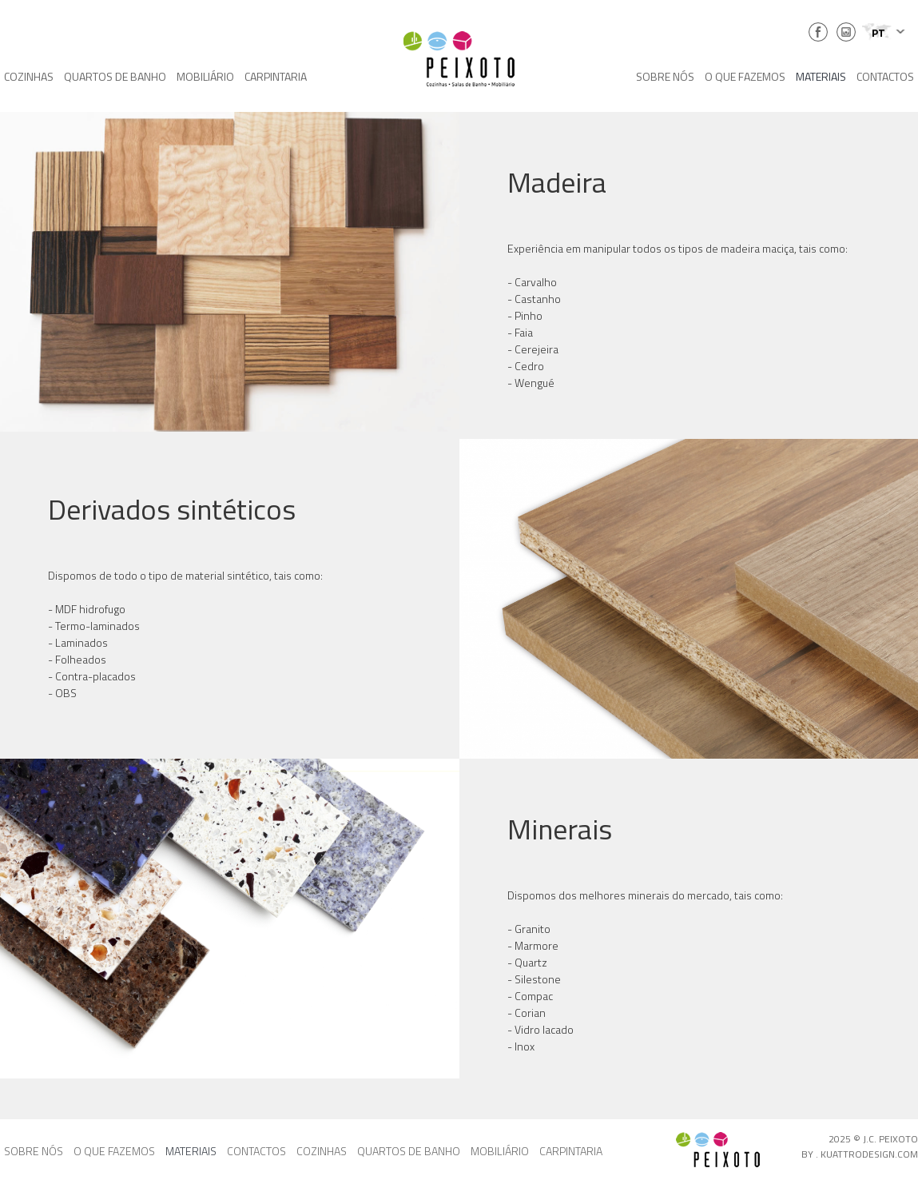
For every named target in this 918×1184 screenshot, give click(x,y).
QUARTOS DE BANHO (115, 76)
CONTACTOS (885, 76)
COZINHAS (29, 76)
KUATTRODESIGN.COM (869, 1154)
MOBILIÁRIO (205, 76)
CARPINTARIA (275, 76)
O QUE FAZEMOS (745, 76)
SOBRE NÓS (665, 76)
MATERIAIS (821, 76)
